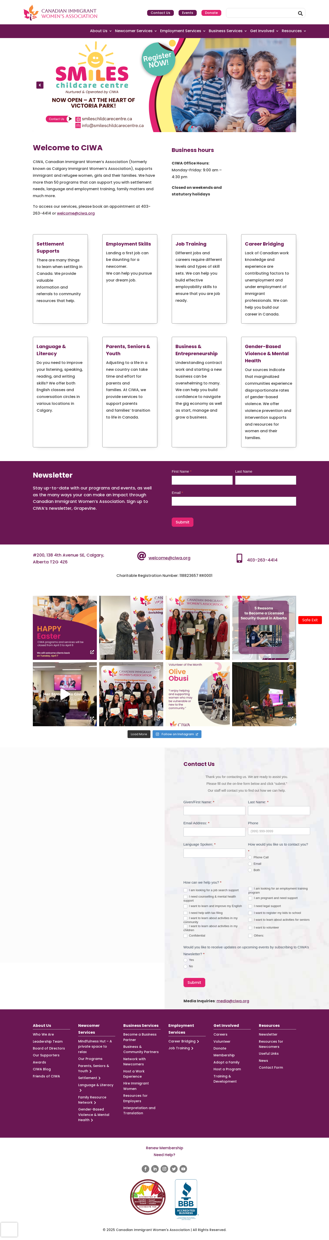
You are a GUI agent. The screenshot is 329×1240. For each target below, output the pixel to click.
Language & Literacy (95, 1088)
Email (177, 493)
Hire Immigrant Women (136, 1086)
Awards (39, 1062)
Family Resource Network (92, 1100)
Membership (224, 1055)
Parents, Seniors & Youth (93, 1068)
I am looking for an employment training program (278, 890)
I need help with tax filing (203, 913)
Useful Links (269, 1053)
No (188, 966)
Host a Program (227, 1069)
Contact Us (160, 12)
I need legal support (264, 906)
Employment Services (180, 31)
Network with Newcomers (134, 1062)
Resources (292, 31)
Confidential (194, 936)
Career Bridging (184, 1041)
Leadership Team (48, 1041)
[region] (164, 85)
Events (187, 12)
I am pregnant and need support (273, 898)
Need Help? (164, 1155)
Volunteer (222, 1041)
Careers (220, 1034)
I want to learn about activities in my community (211, 920)
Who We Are (43, 1034)
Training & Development (225, 1079)
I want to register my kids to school (274, 913)
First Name (181, 471)
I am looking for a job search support (211, 890)
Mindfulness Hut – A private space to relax (95, 1046)
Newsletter (268, 1034)
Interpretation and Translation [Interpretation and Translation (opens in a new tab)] (139, 1110)
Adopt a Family (226, 1062)
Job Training (181, 1048)
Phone (253, 823)
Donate (211, 12)
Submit (182, 522)
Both (254, 870)
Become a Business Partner (140, 1037)
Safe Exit (310, 620)
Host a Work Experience (134, 1074)
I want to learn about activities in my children (211, 928)
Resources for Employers (135, 1098)
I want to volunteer (263, 928)
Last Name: (258, 802)
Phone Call (258, 857)
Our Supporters (46, 1055)
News (263, 1060)
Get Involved (262, 31)
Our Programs (90, 1058)
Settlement (90, 1078)
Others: (256, 936)
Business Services (226, 31)
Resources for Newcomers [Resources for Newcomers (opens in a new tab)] (271, 1044)
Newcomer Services (134, 31)
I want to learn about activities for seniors (278, 920)
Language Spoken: (200, 844)
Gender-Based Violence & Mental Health (93, 1115)
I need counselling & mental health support (210, 898)
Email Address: (196, 823)
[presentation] (9, 1230)
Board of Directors (49, 1048)
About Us (98, 31)
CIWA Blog (42, 1069)
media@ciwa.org (233, 1001)
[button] (164, 85)
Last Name (243, 471)
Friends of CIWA (46, 1076)
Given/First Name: (199, 802)
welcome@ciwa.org (76, 213)
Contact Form (271, 1067)
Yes (189, 960)
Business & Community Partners (141, 1049)
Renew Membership (164, 1148)
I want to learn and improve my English (213, 906)
